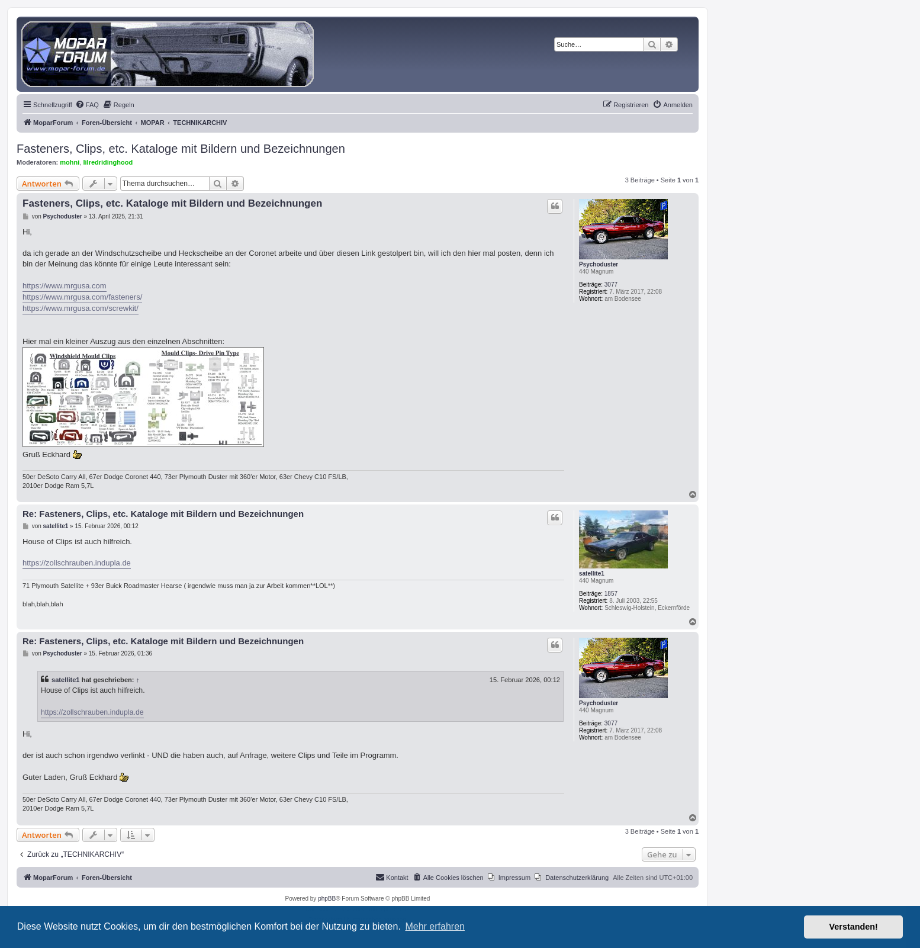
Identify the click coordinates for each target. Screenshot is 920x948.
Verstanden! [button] (853, 926)
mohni (69, 162)
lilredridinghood (108, 162)
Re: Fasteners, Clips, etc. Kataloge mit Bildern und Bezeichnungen (163, 514)
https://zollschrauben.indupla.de (76, 562)
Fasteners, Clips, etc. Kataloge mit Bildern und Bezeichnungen (181, 148)
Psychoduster (598, 264)
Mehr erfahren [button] (435, 926)
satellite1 (591, 573)
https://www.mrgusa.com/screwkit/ (80, 308)
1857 (610, 593)
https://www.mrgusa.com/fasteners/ (82, 297)
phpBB (327, 898)
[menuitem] (87, 105)
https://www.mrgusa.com (64, 285)
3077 (610, 284)
